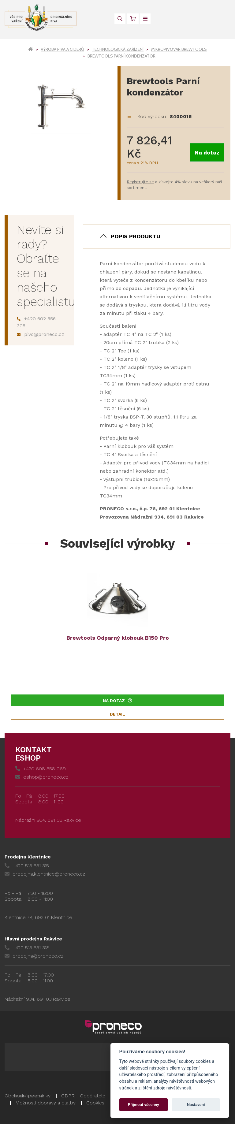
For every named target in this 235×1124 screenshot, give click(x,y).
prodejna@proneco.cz (34, 956)
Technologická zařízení (118, 49)
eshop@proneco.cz (41, 777)
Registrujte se (140, 182)
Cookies (95, 1103)
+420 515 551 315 (27, 866)
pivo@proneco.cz (40, 334)
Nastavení (196, 1104)
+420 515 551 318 (27, 948)
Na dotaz (207, 152)
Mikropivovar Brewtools (179, 49)
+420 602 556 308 (36, 322)
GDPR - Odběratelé (83, 1096)
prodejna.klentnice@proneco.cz (45, 874)
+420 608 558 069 (40, 769)
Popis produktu (135, 236)
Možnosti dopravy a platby (45, 1103)
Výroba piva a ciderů (62, 49)
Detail (117, 714)
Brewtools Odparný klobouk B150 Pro (117, 638)
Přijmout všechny (143, 1104)
